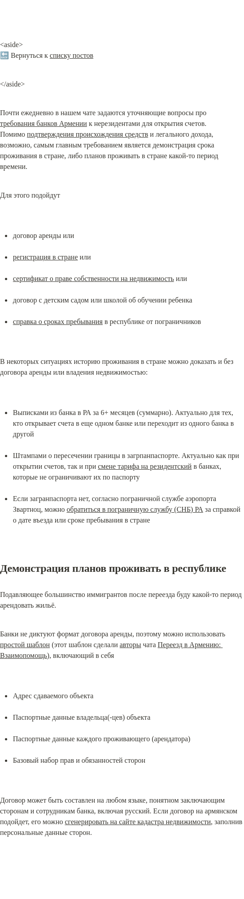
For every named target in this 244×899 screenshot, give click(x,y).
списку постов (71, 55)
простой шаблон (25, 644)
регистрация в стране (45, 257)
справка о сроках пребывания (58, 321)
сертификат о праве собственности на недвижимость (93, 278)
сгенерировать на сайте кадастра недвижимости (138, 822)
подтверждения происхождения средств (87, 134)
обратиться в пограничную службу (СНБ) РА (135, 509)
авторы (130, 644)
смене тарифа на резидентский (145, 466)
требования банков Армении (43, 123)
